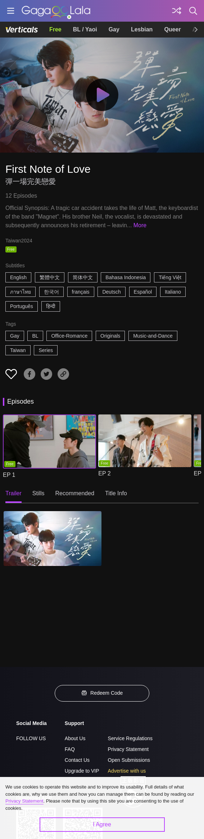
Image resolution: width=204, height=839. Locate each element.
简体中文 (83, 277)
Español (143, 292)
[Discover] (176, 10)
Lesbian (142, 29)
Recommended (75, 493)
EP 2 (104, 473)
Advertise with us (127, 771)
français (81, 292)
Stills (38, 493)
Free (55, 29)
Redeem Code (102, 693)
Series (45, 350)
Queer (172, 29)
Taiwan (18, 350)
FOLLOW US (31, 738)
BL (35, 336)
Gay (114, 29)
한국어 (51, 292)
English (18, 277)
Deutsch (111, 292)
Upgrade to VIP (82, 771)
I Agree (102, 824)
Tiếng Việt (170, 277)
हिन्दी (50, 306)
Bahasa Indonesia (125, 277)
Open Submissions (129, 760)
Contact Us (77, 760)
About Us (75, 738)
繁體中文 (50, 277)
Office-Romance (69, 336)
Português (21, 306)
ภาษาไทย (20, 292)
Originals (110, 336)
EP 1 (9, 475)
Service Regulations (130, 738)
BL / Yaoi (85, 29)
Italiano (173, 292)
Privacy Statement (128, 749)
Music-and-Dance (153, 336)
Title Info (116, 493)
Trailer (13, 493)
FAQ (70, 749)
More (139, 225)
